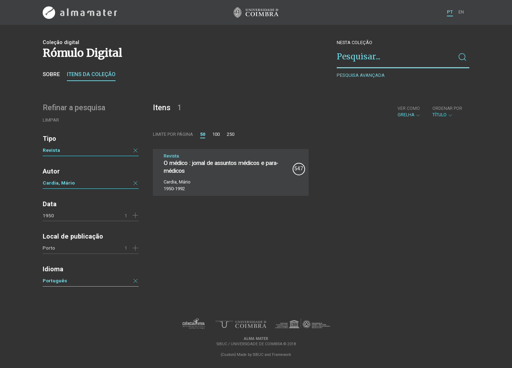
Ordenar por (447, 108)
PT (450, 12)
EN (461, 12)
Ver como (409, 108)
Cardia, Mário (59, 183)
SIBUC (258, 354)
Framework (281, 354)
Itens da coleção (91, 74)
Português (55, 280)
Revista (51, 150)
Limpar (51, 120)
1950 (48, 215)
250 (230, 134)
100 (216, 134)
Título (447, 112)
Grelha (409, 112)
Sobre (51, 74)
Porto (49, 248)
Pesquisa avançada (361, 75)
